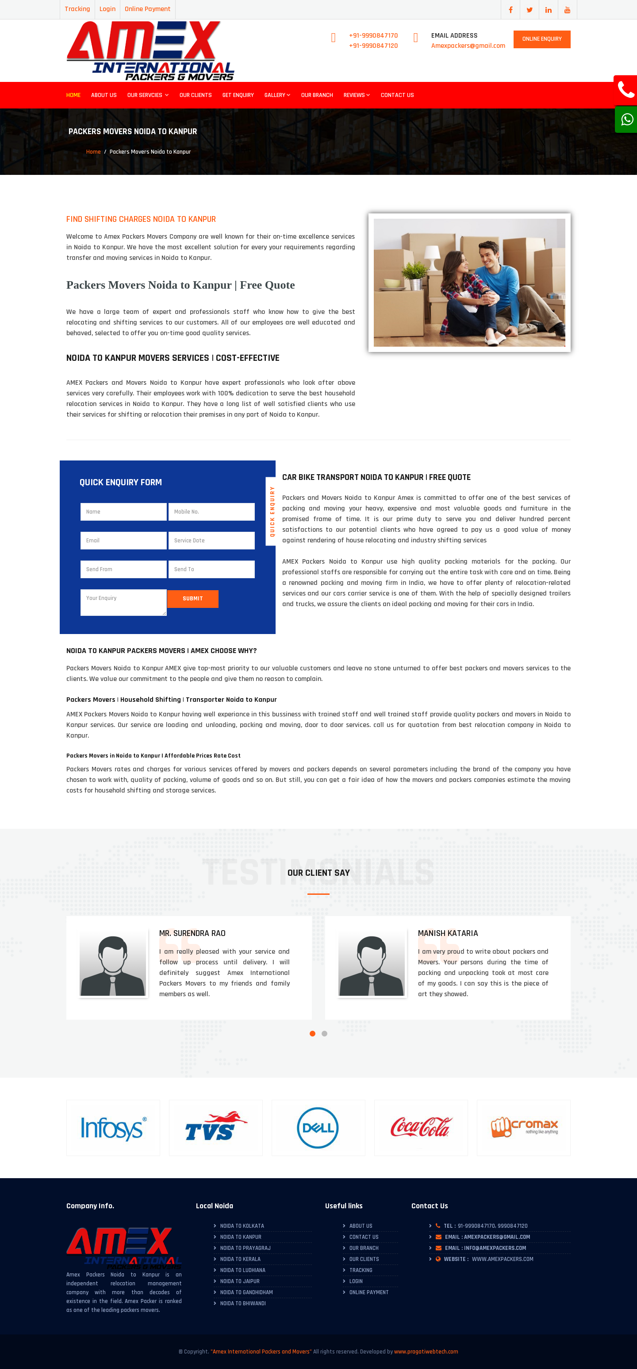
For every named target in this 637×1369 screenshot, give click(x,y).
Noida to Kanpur (240, 1237)
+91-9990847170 (373, 35)
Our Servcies (148, 95)
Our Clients (196, 95)
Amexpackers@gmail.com (468, 45)
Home (73, 95)
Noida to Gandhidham (246, 1292)
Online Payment (148, 9)
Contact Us (397, 95)
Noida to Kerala (240, 1259)
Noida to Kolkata (242, 1226)
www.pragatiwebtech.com (426, 1351)
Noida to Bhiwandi (243, 1303)
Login (107, 9)
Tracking (77, 9)
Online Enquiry (542, 39)
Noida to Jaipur (240, 1281)
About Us (104, 95)
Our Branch (317, 95)
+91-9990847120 (373, 45)
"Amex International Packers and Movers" (261, 1351)
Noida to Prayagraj (245, 1248)
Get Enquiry (238, 95)
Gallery (278, 95)
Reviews (357, 95)
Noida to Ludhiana (242, 1270)
